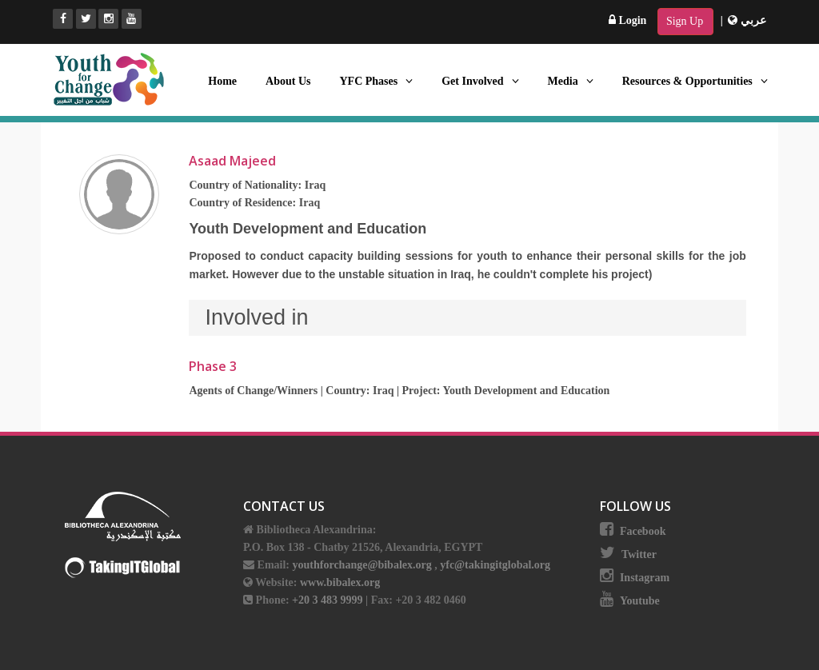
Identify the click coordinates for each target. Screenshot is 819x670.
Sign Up (684, 21)
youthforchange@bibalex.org (362, 565)
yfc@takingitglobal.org (495, 565)
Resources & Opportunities (695, 81)
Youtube (640, 601)
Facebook (643, 531)
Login (628, 20)
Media (570, 81)
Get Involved (479, 81)
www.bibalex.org (340, 582)
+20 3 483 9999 (329, 600)
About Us (288, 81)
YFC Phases (376, 81)
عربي (747, 20)
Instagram (644, 578)
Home (222, 81)
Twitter (639, 554)
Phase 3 (213, 366)
